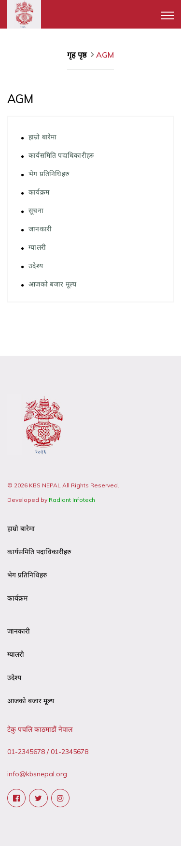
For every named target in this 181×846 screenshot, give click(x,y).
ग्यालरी (37, 247)
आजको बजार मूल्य (52, 283)
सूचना (35, 210)
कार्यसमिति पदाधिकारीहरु (61, 155)
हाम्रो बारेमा (42, 136)
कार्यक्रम (38, 191)
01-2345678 (26, 751)
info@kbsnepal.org (37, 774)
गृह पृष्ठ (77, 55)
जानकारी (40, 228)
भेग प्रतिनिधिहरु (48, 173)
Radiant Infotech (72, 499)
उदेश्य (35, 265)
